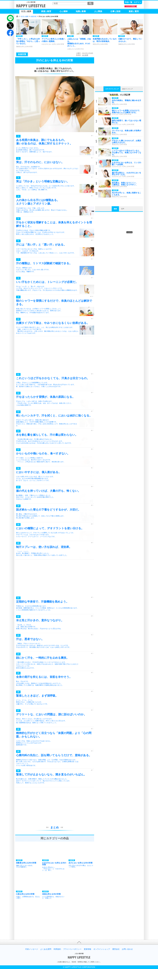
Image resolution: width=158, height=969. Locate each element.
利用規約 (57, 949)
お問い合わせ (127, 949)
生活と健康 (24, 16)
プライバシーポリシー (72, 949)
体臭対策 (33, 16)
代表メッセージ (31, 949)
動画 (115, 209)
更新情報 (87, 949)
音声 (122, 209)
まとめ (54, 827)
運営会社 (116, 949)
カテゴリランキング (112, 89)
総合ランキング (127, 89)
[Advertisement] (54, 355)
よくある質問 (45, 949)
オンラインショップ (101, 949)
